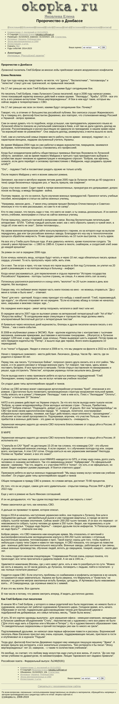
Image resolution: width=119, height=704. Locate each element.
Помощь (58, 27)
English (49, 27)
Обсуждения (28, 27)
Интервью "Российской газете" (26, 55)
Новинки (40, 27)
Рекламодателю (92, 27)
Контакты (106, 27)
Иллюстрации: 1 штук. (18, 44)
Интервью (12, 39)
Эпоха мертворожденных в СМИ (22, 41)
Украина (22, 39)
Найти (67, 27)
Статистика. (61, 37)
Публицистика (34, 39)
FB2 (18, 46)
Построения (77, 27)
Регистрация (14, 27)
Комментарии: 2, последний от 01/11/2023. (27, 32)
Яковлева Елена (60, 16)
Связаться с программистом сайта (59, 686)
